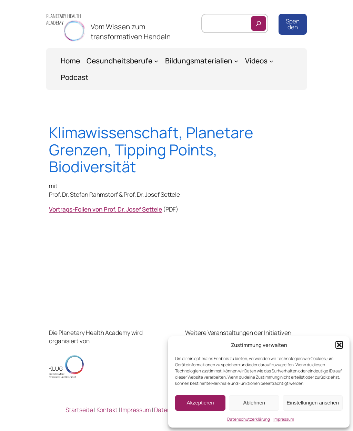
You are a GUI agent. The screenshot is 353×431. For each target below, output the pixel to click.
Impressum (283, 419)
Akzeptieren (200, 403)
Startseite (79, 410)
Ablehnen (254, 403)
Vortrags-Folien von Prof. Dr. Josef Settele (105, 209)
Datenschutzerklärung (248, 419)
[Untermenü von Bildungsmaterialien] (236, 61)
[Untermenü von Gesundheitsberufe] (156, 61)
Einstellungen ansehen (312, 403)
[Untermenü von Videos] (271, 61)
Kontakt (107, 410)
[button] (339, 344)
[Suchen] (258, 23)
